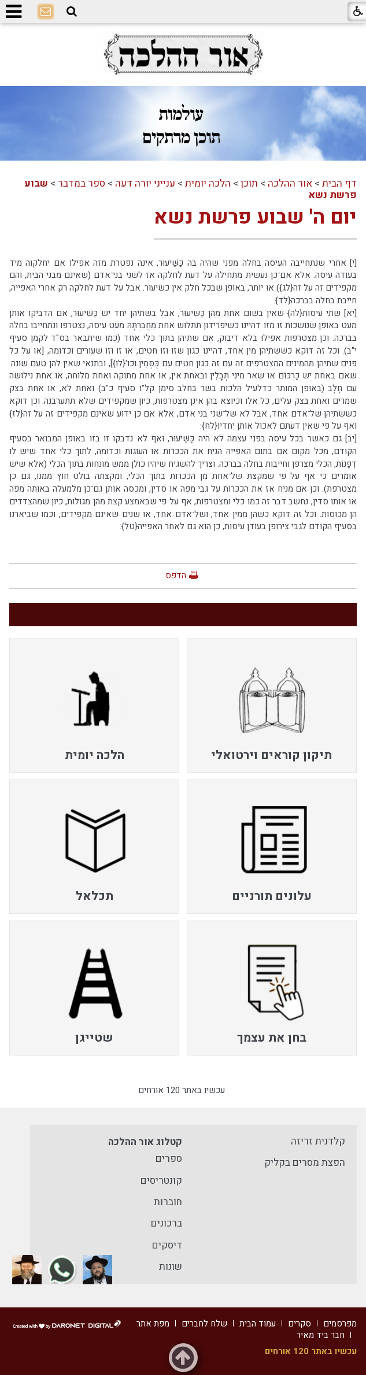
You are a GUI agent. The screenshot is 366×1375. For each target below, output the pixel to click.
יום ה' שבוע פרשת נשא (255, 217)
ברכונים (166, 1223)
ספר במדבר (81, 183)
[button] (71, 11)
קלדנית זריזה (318, 1141)
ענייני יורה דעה (145, 183)
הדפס (175, 575)
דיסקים (167, 1245)
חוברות (168, 1202)
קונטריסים (161, 1180)
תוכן (249, 183)
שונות (170, 1266)
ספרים (169, 1158)
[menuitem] (272, 705)
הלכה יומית (208, 183)
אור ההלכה (290, 183)
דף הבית (339, 183)
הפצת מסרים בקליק (304, 1162)
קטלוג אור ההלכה (145, 1142)
